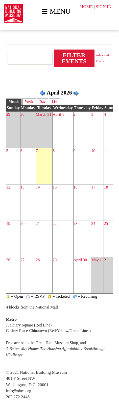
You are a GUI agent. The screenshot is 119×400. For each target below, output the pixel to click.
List (55, 102)
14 (38, 187)
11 (106, 151)
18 (106, 187)
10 (93, 151)
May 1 (96, 260)
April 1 (58, 114)
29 (8, 114)
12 (8, 187)
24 (93, 223)
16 (76, 187)
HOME (86, 6)
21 (38, 223)
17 (93, 187)
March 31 (44, 114)
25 (106, 223)
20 (22, 223)
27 (22, 260)
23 (76, 223)
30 (22, 114)
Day (42, 102)
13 (22, 187)
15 (55, 187)
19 (8, 223)
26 (8, 260)
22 (55, 223)
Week (29, 102)
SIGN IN (103, 6)
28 (38, 260)
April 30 (80, 260)
